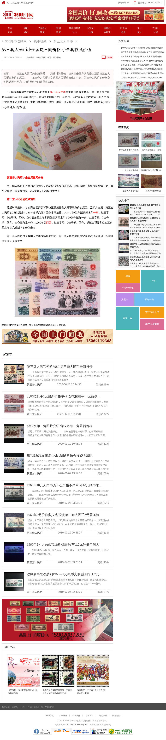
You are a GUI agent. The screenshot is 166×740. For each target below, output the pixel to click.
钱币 (26, 32)
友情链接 (116, 715)
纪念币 (91, 28)
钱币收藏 (40, 41)
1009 (109, 57)
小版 (91, 32)
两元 (48, 222)
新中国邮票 (74, 28)
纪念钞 (123, 28)
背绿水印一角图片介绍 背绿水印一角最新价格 (60, 426)
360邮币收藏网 (16, 41)
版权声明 (90, 715)
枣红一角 (149, 299)
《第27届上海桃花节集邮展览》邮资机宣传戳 (22, 691)
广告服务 (63, 715)
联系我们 (50, 715)
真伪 (42, 32)
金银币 (107, 32)
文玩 (139, 28)
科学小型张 (128, 288)
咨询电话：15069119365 (148, 3)
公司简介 (76, 715)
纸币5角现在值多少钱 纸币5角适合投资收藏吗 (60, 455)
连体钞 (107, 28)
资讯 (26, 28)
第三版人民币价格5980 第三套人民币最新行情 (60, 366)
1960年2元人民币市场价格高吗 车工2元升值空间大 (63, 544)
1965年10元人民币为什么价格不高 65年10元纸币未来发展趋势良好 (74, 485)
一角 (95, 212)
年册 (123, 32)
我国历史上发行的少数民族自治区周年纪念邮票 (91, 691)
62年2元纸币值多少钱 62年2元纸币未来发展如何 (142, 48)
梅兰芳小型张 (152, 324)
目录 (139, 32)
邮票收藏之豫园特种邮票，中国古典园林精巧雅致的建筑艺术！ (57, 691)
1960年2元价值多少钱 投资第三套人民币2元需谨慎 (63, 515)
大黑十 (124, 299)
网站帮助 (123, 3)
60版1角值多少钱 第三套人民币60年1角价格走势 (142, 69)
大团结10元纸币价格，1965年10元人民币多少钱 (141, 77)
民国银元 (42, 28)
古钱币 (155, 28)
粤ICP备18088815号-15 (77, 724)
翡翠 (58, 32)
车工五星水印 (152, 312)
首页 (10, 28)
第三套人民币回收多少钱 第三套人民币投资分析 (141, 56)
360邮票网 (18, 15)
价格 (156, 32)
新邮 (58, 28)
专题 (10, 32)
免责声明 (103, 715)
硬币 (74, 32)
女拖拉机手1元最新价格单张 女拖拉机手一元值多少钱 (65, 396)
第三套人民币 (63, 41)
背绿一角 (127, 318)
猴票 (128, 276)
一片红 (152, 281)
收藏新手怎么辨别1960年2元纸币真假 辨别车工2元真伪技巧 (69, 574)
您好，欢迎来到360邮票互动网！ (18, 3)
